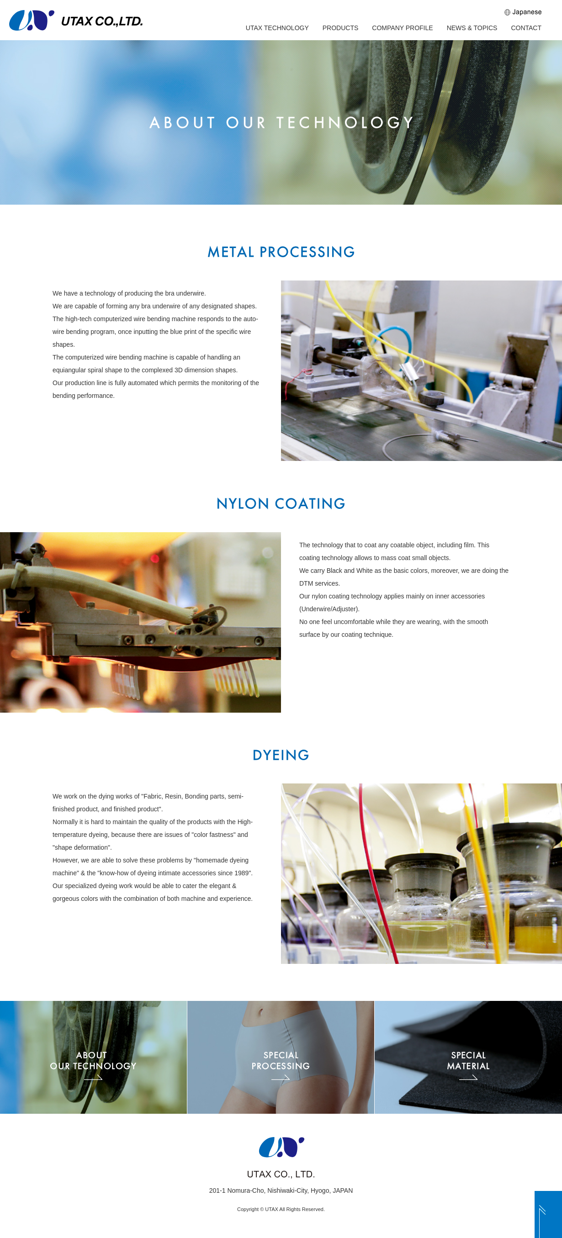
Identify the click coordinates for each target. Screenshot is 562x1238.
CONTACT (526, 28)
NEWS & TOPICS (472, 28)
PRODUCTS (341, 28)
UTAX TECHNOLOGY (277, 28)
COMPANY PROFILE (402, 28)
